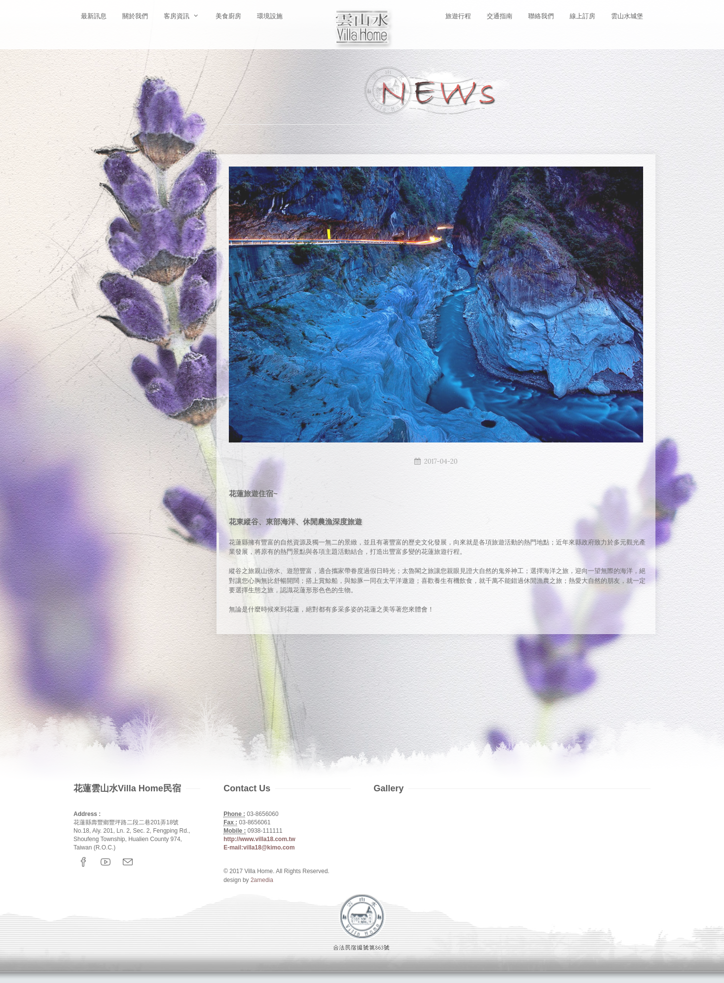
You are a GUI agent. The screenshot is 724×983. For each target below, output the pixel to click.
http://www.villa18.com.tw (259, 839)
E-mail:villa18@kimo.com (258, 847)
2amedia (262, 880)
